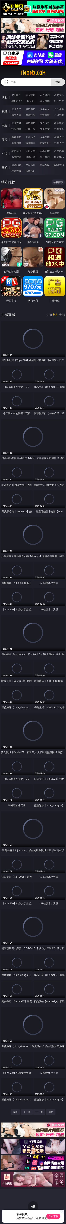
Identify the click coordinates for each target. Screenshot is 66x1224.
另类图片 (59, 143)
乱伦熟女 (45, 129)
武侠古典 (59, 151)
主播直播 (45, 115)
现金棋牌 (45, 101)
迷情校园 (16, 157)
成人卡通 (45, 123)
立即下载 (53, 1216)
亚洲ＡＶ (16, 109)
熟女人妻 (16, 115)
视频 (4, 111)
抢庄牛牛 (59, 101)
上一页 (27, 1112)
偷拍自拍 (30, 123)
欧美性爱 (59, 123)
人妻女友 (45, 151)
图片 (4, 139)
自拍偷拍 (30, 109)
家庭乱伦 (30, 151)
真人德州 (30, 95)
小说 (4, 153)
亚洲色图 (30, 137)
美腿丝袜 (16, 143)
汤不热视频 (59, 165)
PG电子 (16, 95)
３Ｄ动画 (59, 109)
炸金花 (30, 101)
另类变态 (59, 129)
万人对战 (45, 95)
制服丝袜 (16, 129)
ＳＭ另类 (59, 115)
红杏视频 (16, 171)
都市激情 (16, 151)
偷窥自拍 (16, 137)
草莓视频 (45, 165)
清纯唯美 (30, 143)
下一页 (39, 1112)
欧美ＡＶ (45, 109)
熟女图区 (45, 143)
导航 (4, 167)
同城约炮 (16, 165)
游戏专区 (59, 95)
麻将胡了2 (16, 101)
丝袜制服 (30, 115)
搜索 (57, 82)
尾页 (50, 1112)
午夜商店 (30, 165)
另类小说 (30, 157)
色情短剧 (30, 171)
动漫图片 (59, 137)
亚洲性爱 (16, 123)
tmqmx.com (33, 73)
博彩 (4, 97)
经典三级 (30, 129)
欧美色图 (45, 137)
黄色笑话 (45, 157)
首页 (15, 1112)
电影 (4, 125)
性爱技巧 (59, 157)
